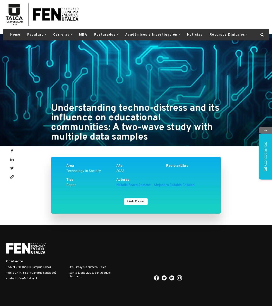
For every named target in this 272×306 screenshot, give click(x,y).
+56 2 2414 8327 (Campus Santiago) (31, 273)
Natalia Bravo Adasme (133, 185)
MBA (83, 35)
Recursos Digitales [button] (227, 35)
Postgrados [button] (105, 35)
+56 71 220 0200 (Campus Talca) (28, 267)
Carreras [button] (61, 35)
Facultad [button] (35, 35)
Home (15, 35)
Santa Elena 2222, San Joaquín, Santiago (90, 274)
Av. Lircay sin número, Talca (87, 267)
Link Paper (136, 201)
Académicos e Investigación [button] (151, 35)
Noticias (195, 35)
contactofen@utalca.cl (21, 278)
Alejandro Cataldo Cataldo (174, 185)
